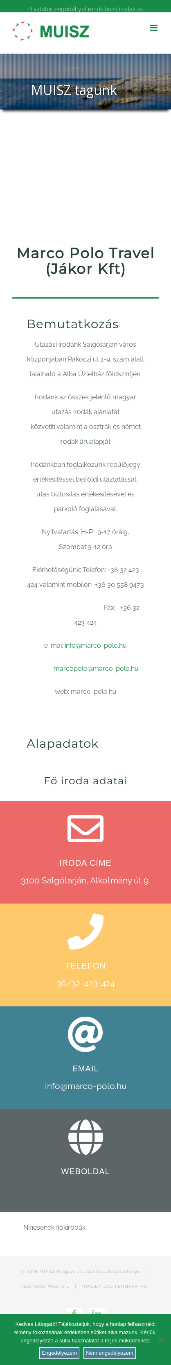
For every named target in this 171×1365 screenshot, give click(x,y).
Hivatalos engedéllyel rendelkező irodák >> (85, 9)
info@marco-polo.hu (96, 645)
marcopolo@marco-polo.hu (96, 668)
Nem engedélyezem (109, 1353)
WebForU (59, 1286)
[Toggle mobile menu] (154, 27)
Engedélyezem (59, 1353)
